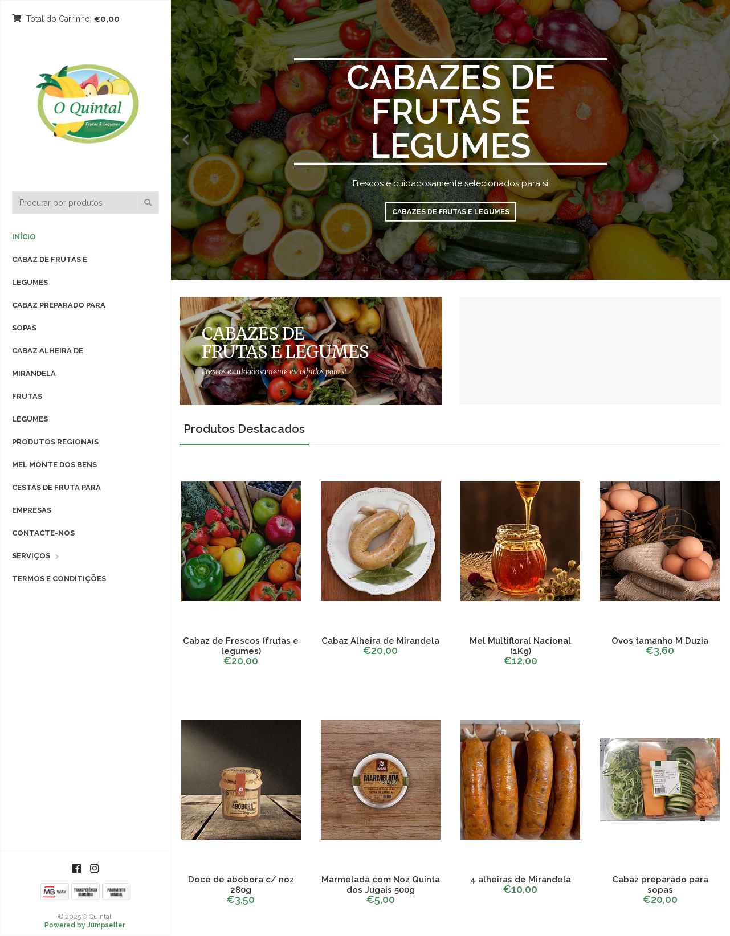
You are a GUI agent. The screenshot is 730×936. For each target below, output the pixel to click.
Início (24, 236)
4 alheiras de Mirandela (520, 879)
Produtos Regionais (55, 442)
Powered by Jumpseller (84, 925)
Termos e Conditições (59, 578)
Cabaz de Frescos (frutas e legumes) (241, 646)
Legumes (30, 419)
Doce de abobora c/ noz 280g (241, 884)
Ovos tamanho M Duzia (659, 641)
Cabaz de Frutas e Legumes (49, 271)
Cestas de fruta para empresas (56, 498)
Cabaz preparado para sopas (58, 316)
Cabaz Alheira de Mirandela (47, 362)
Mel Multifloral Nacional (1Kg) (520, 646)
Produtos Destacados (244, 429)
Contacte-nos (43, 533)
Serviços (31, 555)
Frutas (27, 396)
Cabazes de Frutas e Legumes (450, 212)
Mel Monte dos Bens (54, 464)
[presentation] (185, 139)
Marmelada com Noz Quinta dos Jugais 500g (380, 884)
